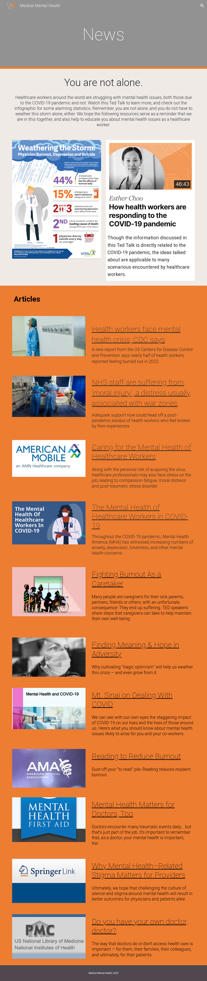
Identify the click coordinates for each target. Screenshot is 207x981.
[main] (103, 34)
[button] (202, 6)
